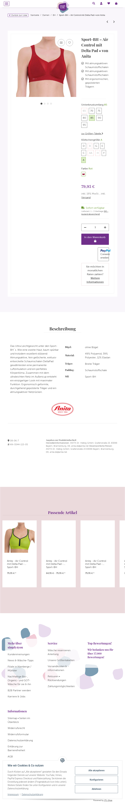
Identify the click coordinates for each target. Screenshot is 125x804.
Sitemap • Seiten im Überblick (19, 720)
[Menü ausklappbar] (6, 3)
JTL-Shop (108, 800)
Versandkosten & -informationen (58, 668)
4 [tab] (51, 104)
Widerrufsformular (18, 734)
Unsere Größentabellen (61, 660)
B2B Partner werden (19, 690)
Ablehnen (96, 789)
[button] (94, 3)
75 (100, 110)
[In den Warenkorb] (13, 32)
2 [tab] (45, 104)
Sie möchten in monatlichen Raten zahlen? (95, 274)
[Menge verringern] (85, 227)
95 (85, 124)
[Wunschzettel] (109, 3)
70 (92, 110)
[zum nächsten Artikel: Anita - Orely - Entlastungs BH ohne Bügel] (114, 22)
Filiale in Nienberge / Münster (19, 668)
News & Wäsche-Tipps (20, 660)
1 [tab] (41, 104)
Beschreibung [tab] (62, 328)
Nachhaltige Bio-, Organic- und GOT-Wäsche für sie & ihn (19, 680)
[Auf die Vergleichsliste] (61, 42)
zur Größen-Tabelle (92, 133)
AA (91, 152)
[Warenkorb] (117, 3)
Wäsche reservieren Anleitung (59, 652)
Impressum (13, 794)
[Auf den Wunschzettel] (69, 42)
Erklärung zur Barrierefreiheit (16, 748)
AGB (10, 756)
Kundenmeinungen (18, 654)
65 (85, 110)
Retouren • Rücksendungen (57, 678)
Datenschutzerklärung (32, 794)
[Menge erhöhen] (105, 227)
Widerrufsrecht (16, 728)
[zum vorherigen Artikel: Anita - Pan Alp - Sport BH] (107, 22)
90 (100, 117)
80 (85, 117)
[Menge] (95, 227)
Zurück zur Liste (19, 15)
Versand (86, 197)
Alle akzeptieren (96, 770)
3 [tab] (48, 104)
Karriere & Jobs (16, 696)
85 (92, 117)
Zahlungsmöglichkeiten (61, 686)
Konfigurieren (96, 779)
